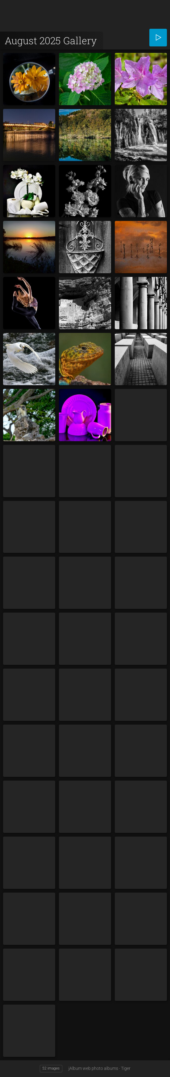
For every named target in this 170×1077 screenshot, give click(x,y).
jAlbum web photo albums (93, 1068)
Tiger (126, 1068)
